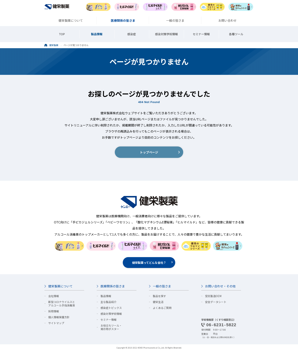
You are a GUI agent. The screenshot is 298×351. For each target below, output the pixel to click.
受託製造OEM (213, 296)
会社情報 (53, 296)
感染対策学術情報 (166, 34)
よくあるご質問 (162, 308)
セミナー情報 (201, 34)
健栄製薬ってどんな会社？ (149, 263)
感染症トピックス (111, 308)
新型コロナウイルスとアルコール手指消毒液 (61, 303)
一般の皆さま (162, 286)
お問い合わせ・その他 (220, 286)
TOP (62, 34)
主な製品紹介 (109, 302)
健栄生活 (158, 302)
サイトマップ (56, 323)
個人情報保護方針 (59, 317)
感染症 (131, 34)
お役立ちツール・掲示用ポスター (111, 327)
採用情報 (53, 311)
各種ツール (236, 34)
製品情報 (96, 34)
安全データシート (215, 302)
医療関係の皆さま (113, 286)
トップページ (149, 152)
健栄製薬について (60, 286)
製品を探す (159, 296)
